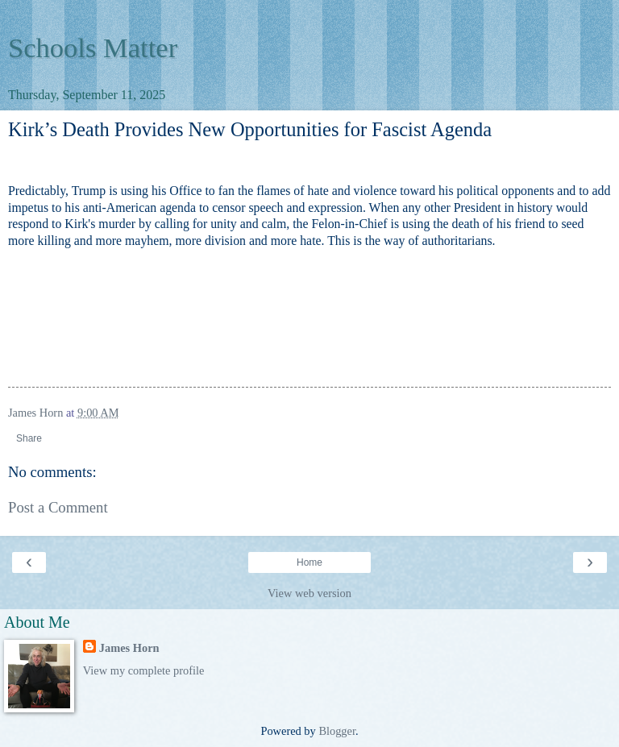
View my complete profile (144, 670)
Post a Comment (58, 507)
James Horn (129, 647)
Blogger (336, 730)
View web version (309, 593)
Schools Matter (92, 47)
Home (309, 562)
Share (29, 438)
